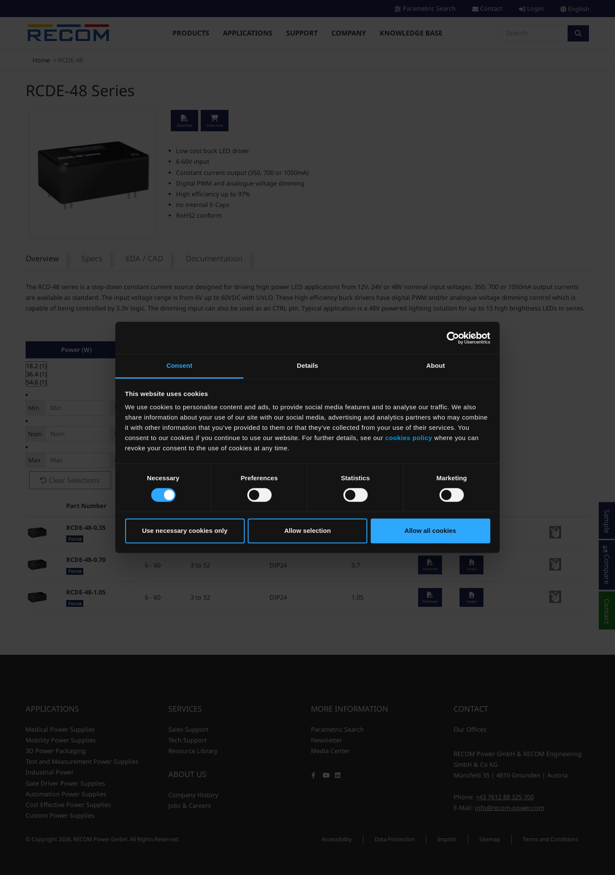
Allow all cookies (430, 530)
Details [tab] (307, 365)
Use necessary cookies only (184, 530)
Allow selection (307, 530)
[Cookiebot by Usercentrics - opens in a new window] (453, 337)
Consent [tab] (180, 365)
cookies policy (408, 437)
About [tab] (435, 365)
